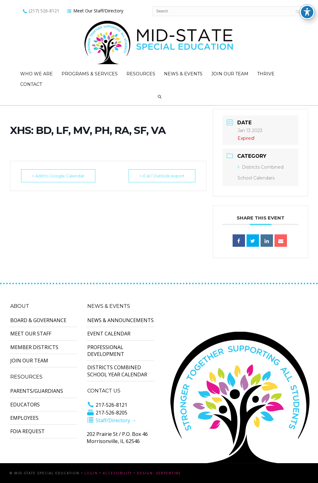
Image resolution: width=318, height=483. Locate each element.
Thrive (266, 74)
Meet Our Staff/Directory (94, 11)
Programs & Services (89, 74)
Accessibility (117, 473)
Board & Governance (38, 320)
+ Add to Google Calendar (58, 175)
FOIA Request (27, 431)
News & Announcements (120, 320)
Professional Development (105, 350)
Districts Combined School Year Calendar (117, 371)
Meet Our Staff (30, 333)
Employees (24, 417)
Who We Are (36, 74)
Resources (140, 74)
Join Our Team (229, 74)
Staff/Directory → (111, 420)
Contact (31, 84)
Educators (25, 404)
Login (91, 473)
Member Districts (34, 347)
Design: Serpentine (159, 473)
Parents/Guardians (36, 391)
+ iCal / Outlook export (161, 175)
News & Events (183, 74)
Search (159, 96)
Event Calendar (108, 333)
